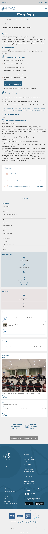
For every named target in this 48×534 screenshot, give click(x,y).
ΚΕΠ (4, 230)
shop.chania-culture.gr (29, 459)
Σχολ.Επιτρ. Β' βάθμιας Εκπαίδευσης (28, 518)
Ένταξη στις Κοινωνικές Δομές (18, 19)
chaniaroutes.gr (28, 466)
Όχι (36, 438)
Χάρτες (4, 249)
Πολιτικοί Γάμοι (6, 246)
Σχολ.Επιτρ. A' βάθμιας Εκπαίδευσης (20, 518)
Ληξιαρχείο (5, 236)
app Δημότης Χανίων (29, 481)
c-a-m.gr (26, 478)
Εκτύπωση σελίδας (24, 259)
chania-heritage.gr (28, 469)
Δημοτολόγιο (6, 206)
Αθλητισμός (5, 222)
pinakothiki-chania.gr (29, 471)
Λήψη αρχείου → (41, 180)
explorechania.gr (28, 464)
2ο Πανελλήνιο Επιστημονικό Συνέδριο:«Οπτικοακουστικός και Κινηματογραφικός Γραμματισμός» (21, 346)
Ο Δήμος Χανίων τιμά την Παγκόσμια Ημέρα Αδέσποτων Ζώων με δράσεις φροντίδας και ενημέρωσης (22, 393)
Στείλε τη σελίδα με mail (24, 266)
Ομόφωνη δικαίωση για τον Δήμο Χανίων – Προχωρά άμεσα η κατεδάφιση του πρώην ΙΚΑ (24, 408)
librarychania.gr (28, 474)
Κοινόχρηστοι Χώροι (7, 233)
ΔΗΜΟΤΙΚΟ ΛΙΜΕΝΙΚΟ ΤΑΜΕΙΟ (36, 518)
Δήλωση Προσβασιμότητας (10, 503)
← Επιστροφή (24, 198)
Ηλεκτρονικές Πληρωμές (8, 217)
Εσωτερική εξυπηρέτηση (10, 493)
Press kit (6, 496)
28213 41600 (24, 298)
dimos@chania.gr (24, 306)
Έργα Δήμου (7, 501)
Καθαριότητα (6, 211)
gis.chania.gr (27, 454)
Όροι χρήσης (34, 527)
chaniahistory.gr (28, 476)
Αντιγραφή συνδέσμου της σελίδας (24, 273)
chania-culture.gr (28, 457)
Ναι (32, 438)
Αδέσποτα (5, 219)
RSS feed (6, 498)
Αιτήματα (41, 2)
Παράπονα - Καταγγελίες (8, 244)
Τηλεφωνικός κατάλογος (10, 491)
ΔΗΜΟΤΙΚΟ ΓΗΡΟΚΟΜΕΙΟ (12, 517)
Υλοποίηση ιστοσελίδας (24, 532)
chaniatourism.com (28, 461)
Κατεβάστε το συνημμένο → (13, 84)
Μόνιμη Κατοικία (6, 238)
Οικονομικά (5, 241)
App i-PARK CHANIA (29, 483)
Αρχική (2, 19)
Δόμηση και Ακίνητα (7, 225)
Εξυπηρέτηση (8, 19)
